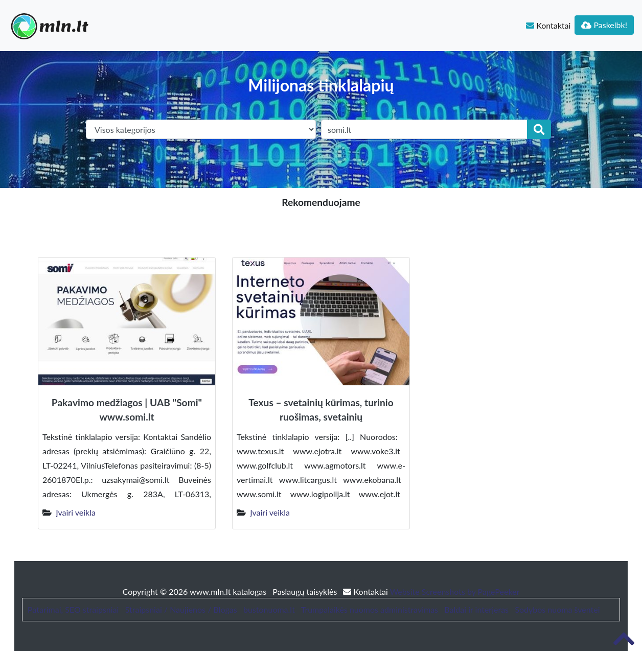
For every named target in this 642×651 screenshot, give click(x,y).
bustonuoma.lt (269, 609)
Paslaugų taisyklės (305, 591)
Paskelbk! (604, 25)
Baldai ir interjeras (476, 609)
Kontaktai (548, 25)
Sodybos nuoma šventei (557, 609)
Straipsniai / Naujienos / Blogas (181, 609)
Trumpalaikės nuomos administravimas (369, 609)
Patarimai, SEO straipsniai (73, 609)
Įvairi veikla (76, 512)
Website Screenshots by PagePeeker (455, 591)
